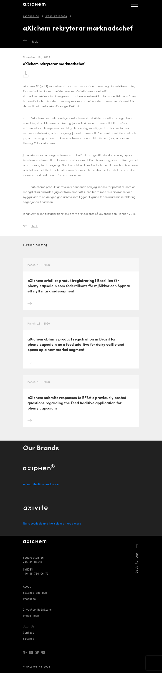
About (27, 586)
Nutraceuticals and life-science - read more (52, 523)
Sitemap (28, 638)
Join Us (28, 626)
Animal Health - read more (40, 484)
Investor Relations (37, 609)
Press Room (31, 615)
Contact (28, 632)
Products (29, 599)
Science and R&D (35, 592)
